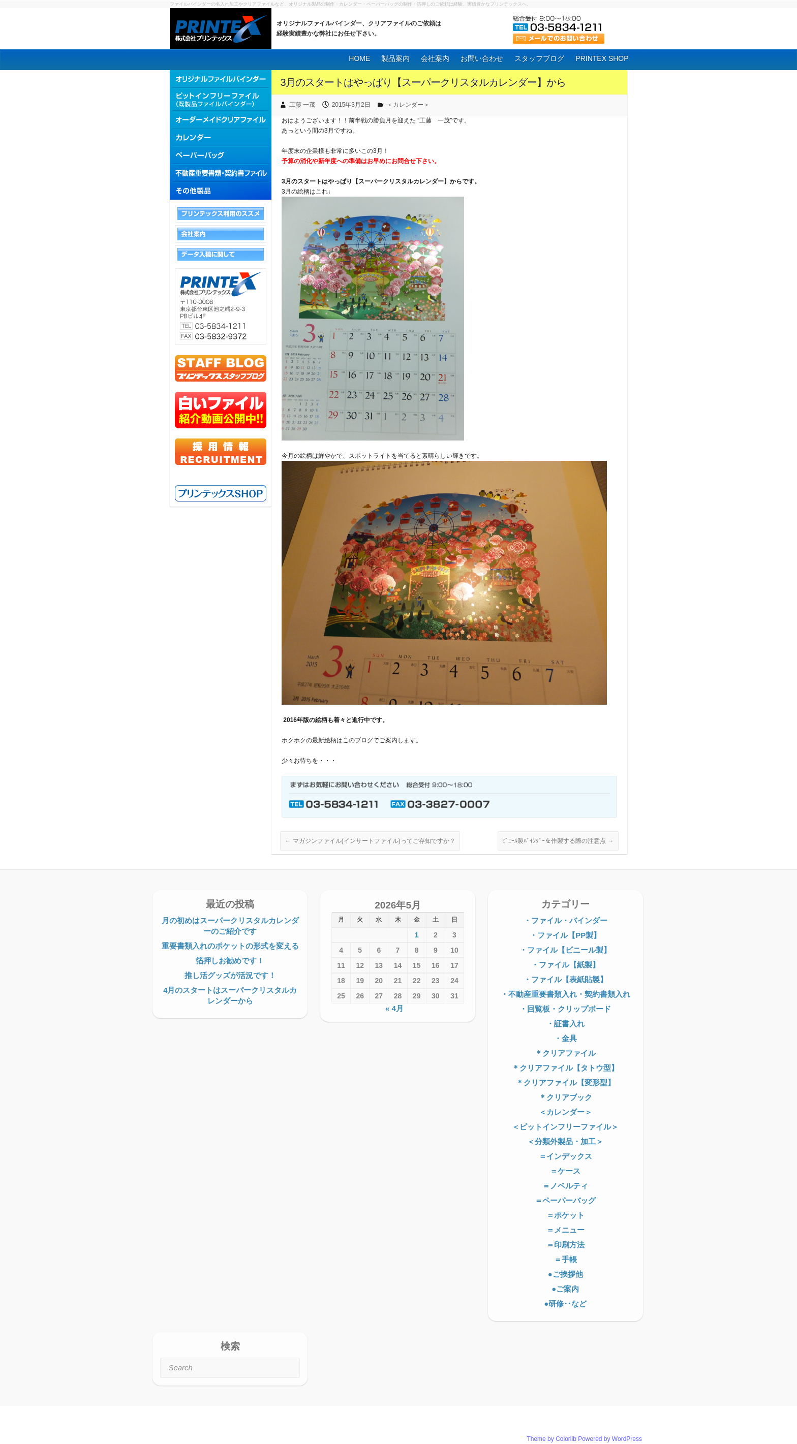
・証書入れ (565, 1023)
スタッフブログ (539, 58)
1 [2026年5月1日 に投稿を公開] (416, 934)
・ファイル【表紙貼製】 (565, 979)
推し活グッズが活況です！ (230, 975)
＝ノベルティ (565, 1185)
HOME (359, 58)
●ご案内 (565, 1288)
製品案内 (395, 58)
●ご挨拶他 (565, 1274)
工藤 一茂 (302, 104)
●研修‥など (565, 1303)
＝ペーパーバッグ (565, 1200)
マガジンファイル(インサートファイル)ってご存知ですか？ (370, 840)
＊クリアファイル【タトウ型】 (565, 1067)
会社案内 (435, 58)
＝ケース (565, 1171)
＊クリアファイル (565, 1053)
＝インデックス (565, 1156)
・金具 (565, 1038)
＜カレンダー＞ (408, 104)
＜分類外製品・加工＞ (565, 1141)
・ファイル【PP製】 (565, 935)
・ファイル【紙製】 (565, 964)
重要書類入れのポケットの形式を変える (230, 945)
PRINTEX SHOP (601, 58)
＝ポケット (565, 1215)
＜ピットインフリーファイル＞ (565, 1126)
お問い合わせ (482, 58)
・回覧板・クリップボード (565, 1008)
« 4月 (394, 1008)
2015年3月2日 (351, 104)
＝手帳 (565, 1259)
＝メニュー (565, 1230)
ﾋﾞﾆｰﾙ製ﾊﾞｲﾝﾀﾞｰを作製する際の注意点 (558, 840)
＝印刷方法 (565, 1244)
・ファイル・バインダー (565, 920)
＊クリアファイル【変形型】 (565, 1082)
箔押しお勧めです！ (230, 960)
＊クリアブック (565, 1097)
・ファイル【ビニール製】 (565, 950)
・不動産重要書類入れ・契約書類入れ (565, 994)
